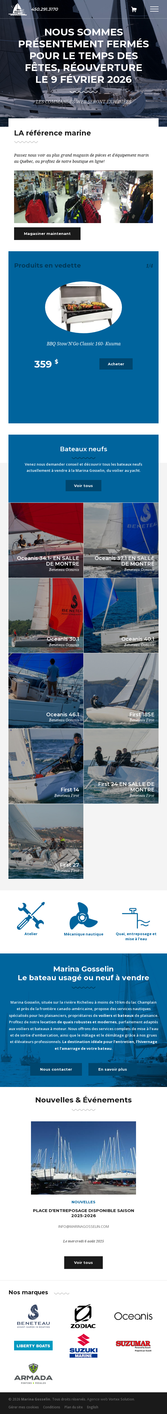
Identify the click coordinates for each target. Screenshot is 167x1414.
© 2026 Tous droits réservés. (47, 1399)
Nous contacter (56, 1069)
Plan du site (73, 1407)
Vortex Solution (121, 1399)
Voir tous (83, 485)
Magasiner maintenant (47, 233)
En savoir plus (112, 1069)
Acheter (116, 364)
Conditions (51, 1407)
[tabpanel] (83, 65)
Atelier (31, 933)
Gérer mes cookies (23, 1407)
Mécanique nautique (83, 934)
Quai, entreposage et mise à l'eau (136, 936)
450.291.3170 (44, 9)
